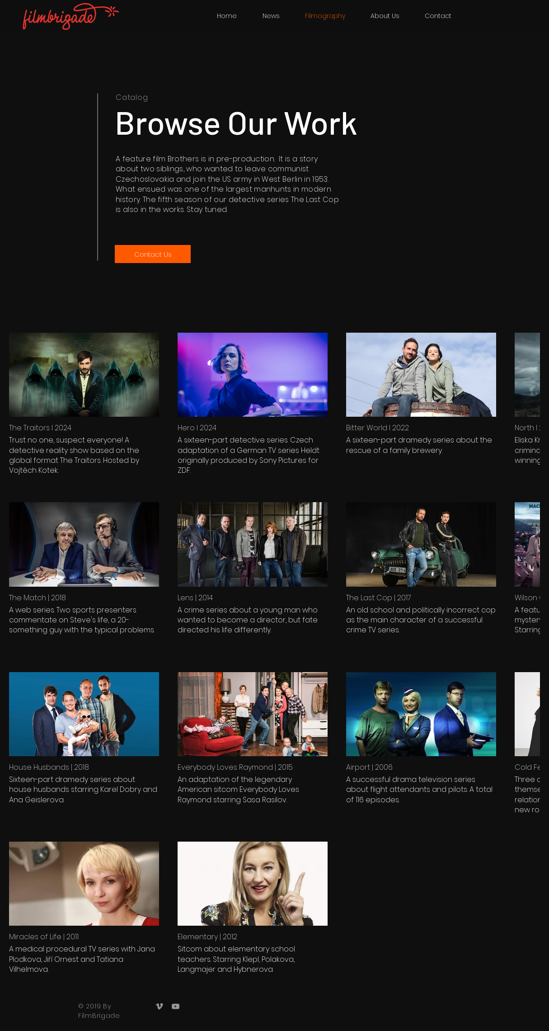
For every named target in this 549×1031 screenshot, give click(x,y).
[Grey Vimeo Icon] (159, 1006)
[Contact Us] (153, 254)
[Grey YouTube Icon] (175, 1006)
